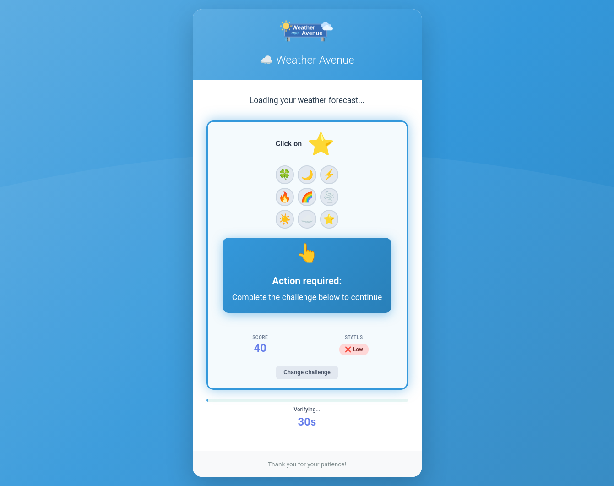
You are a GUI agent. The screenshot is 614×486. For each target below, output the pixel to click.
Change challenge (307, 372)
